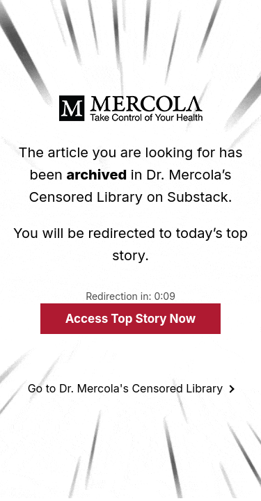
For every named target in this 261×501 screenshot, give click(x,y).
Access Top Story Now (130, 319)
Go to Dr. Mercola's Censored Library (125, 388)
